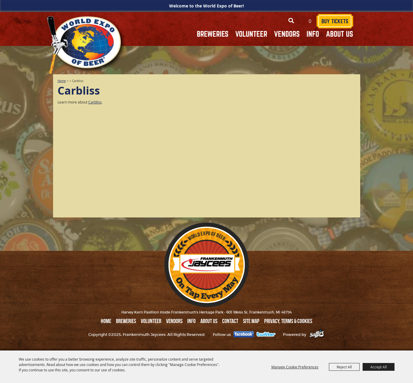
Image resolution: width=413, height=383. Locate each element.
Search (291, 21)
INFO (313, 34)
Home (62, 81)
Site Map (251, 321)
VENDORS (287, 34)
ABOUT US (339, 34)
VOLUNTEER (251, 34)
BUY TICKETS (334, 21)
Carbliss (95, 102)
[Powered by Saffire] (317, 334)
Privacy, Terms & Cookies (288, 321)
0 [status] (310, 21)
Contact (230, 321)
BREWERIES (212, 34)
